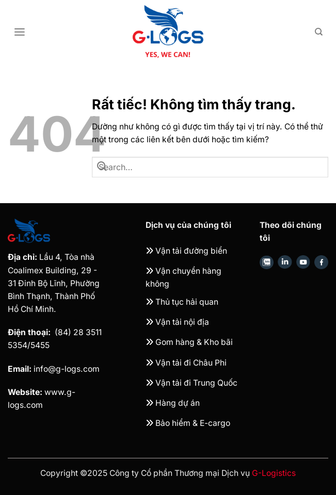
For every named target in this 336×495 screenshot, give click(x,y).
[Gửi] (101, 167)
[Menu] (19, 32)
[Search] (319, 32)
